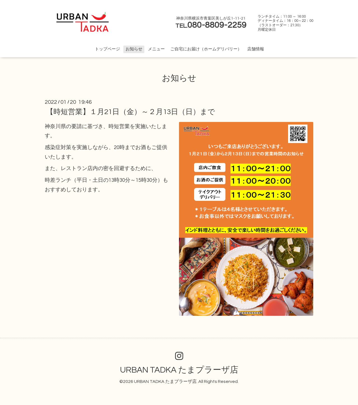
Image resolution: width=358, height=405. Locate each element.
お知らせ (134, 49)
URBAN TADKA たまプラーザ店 (179, 370)
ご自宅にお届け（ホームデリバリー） (206, 49)
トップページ (107, 49)
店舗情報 (255, 49)
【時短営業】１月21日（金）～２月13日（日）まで (130, 112)
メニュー (156, 49)
